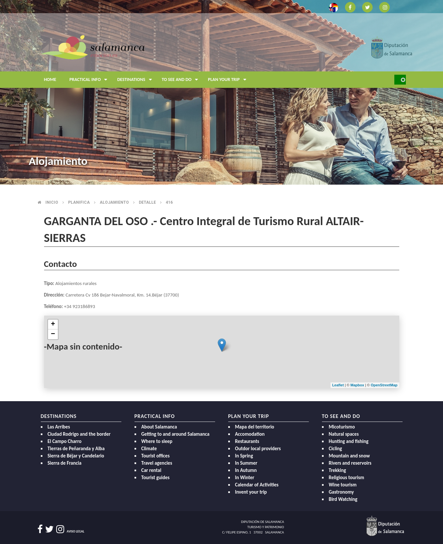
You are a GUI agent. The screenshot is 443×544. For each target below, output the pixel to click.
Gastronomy (341, 492)
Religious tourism (346, 477)
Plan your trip (229, 79)
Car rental (151, 470)
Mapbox (358, 385)
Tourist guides (155, 477)
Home (50, 79)
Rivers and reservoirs (350, 463)
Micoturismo (342, 427)
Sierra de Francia (65, 463)
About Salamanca (159, 427)
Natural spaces (344, 434)
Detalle (147, 202)
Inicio (51, 202)
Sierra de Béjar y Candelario (76, 456)
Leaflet (338, 385)
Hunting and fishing (349, 441)
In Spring (244, 456)
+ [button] (53, 324)
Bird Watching (343, 499)
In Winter (245, 477)
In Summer (246, 463)
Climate (149, 449)
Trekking (337, 470)
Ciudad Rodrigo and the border (79, 434)
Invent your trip (251, 492)
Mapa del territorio (254, 427)
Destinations (136, 79)
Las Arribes (59, 427)
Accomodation (250, 434)
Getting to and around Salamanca (175, 434)
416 (169, 202)
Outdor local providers (258, 449)
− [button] (53, 334)
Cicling (335, 449)
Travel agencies (156, 463)
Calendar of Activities (257, 485)
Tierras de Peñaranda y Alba (76, 449)
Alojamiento (114, 202)
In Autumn (246, 470)
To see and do (182, 79)
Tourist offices (155, 456)
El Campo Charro (65, 441)
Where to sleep (157, 441)
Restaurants (247, 441)
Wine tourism (343, 485)
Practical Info (90, 79)
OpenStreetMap (384, 385)
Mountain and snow (349, 456)
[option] (221, 92)
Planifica (79, 202)
